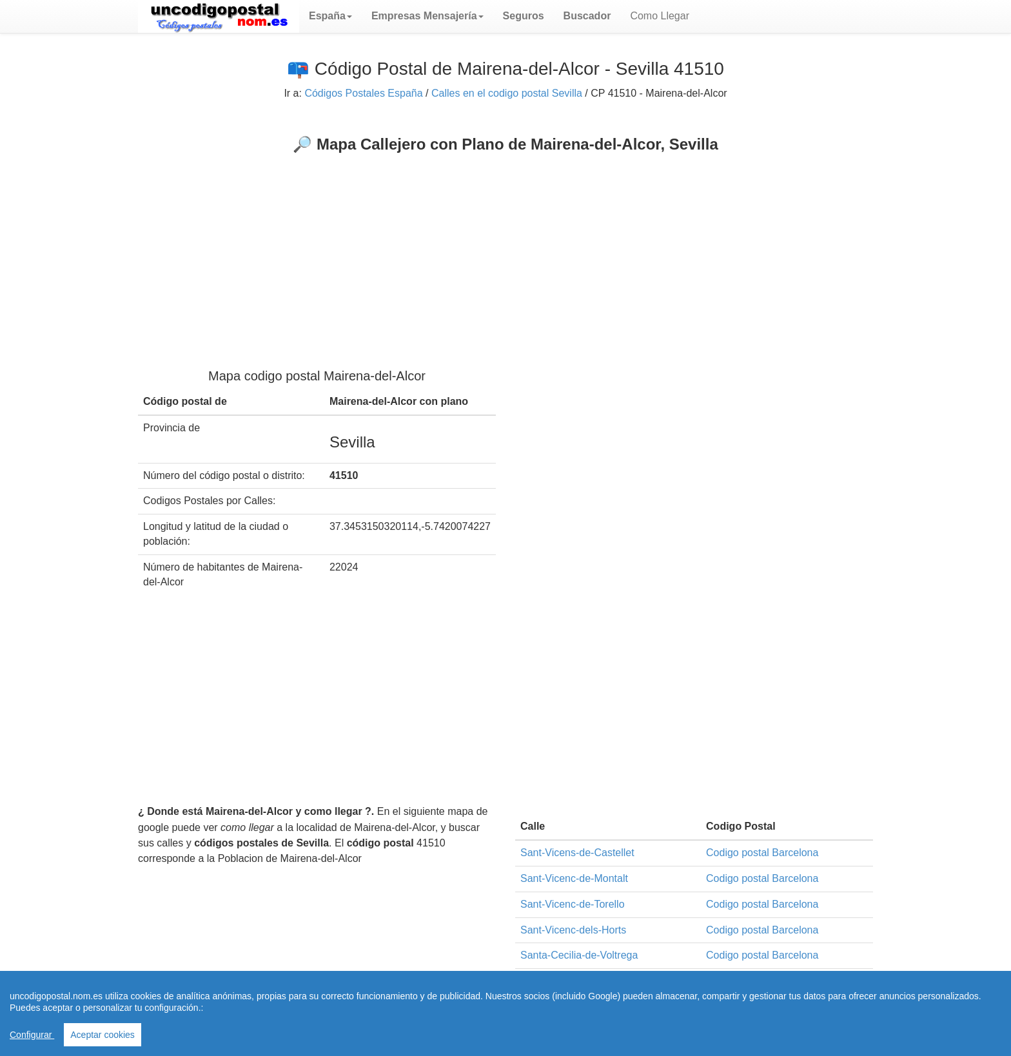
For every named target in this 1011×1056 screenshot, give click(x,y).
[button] (330, 16)
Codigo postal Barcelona (762, 852)
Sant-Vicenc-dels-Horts (573, 929)
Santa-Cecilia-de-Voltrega (579, 955)
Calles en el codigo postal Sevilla (506, 93)
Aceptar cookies (102, 1035)
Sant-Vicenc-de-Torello (572, 904)
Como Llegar (659, 15)
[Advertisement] (505, 250)
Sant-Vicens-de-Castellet (577, 852)
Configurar (32, 1035)
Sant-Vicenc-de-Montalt (574, 878)
